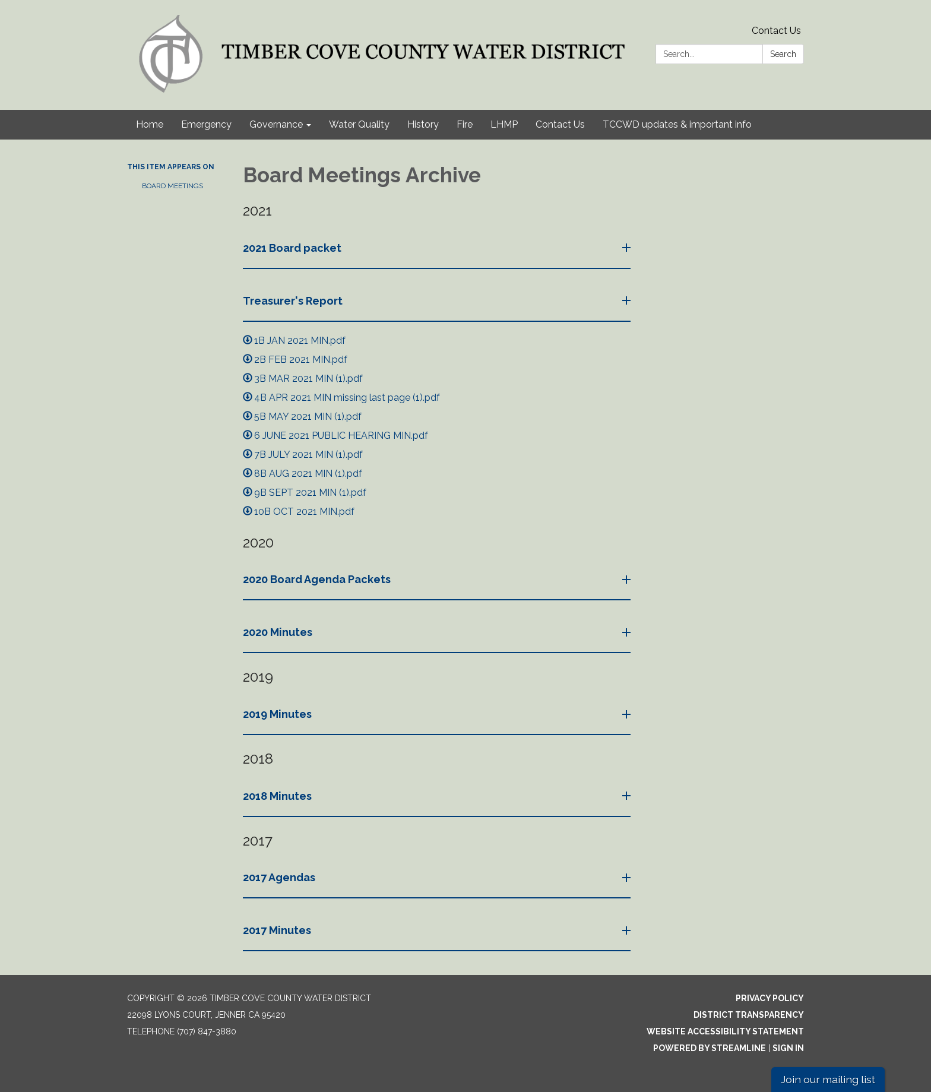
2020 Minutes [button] (279, 632)
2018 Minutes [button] (278, 796)
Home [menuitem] (149, 124)
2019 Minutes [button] (278, 714)
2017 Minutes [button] (278, 930)
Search (783, 54)
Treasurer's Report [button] (294, 301)
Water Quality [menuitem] (359, 124)
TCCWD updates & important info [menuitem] (677, 124)
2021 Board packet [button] (293, 248)
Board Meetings (172, 186)
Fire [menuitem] (465, 124)
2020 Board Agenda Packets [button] (318, 579)
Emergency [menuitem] (206, 124)
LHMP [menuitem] (504, 124)
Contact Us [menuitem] (560, 124)
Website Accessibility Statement (725, 1031)
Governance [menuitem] (276, 124)
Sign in (788, 1048)
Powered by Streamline (709, 1048)
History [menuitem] (423, 124)
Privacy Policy (770, 998)
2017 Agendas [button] (280, 877)
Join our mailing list (828, 1079)
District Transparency (749, 1015)
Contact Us (776, 30)
